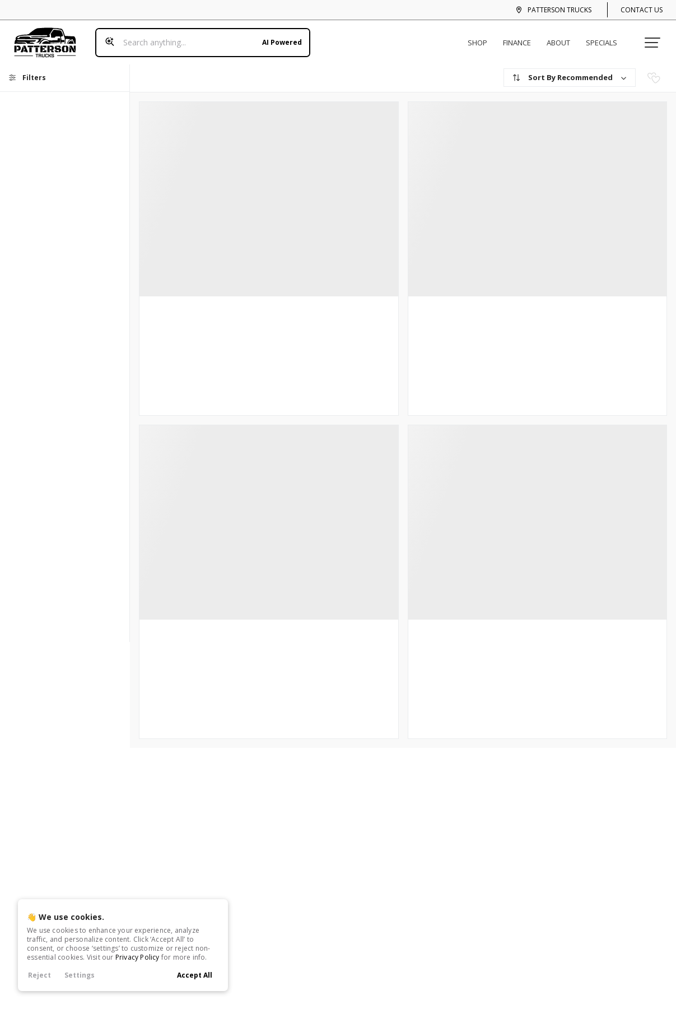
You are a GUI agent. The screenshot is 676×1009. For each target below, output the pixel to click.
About (562, 38)
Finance (521, 38)
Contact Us (642, 10)
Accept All (194, 975)
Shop (481, 38)
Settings (79, 975)
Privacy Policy (137, 957)
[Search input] (198, 38)
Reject (39, 975)
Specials (605, 38)
